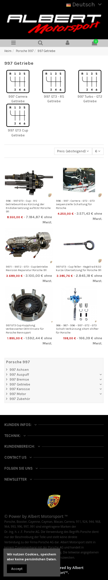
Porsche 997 (18, 362)
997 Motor (18, 394)
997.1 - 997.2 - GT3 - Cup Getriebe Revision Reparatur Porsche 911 (27, 268)
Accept (16, 569)
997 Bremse (19, 379)
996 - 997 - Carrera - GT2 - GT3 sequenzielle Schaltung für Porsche (75, 204)
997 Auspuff (19, 375)
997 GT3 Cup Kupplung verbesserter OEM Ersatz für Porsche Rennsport (25, 329)
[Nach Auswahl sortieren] (73, 151)
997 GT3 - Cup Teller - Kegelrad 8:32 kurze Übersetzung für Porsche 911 (78, 268)
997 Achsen (19, 370)
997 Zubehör (20, 399)
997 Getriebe (20, 384)
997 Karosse (20, 389)
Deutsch (85, 4)
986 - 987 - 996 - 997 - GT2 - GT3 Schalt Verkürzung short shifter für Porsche (77, 329)
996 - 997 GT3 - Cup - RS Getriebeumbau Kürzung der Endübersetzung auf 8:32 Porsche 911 (28, 206)
